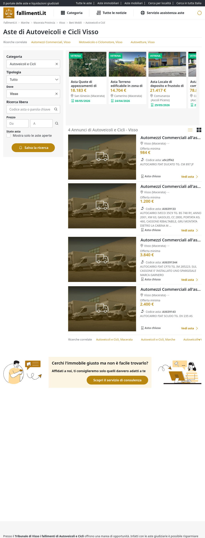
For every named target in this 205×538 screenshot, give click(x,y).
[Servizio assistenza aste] (162, 12)
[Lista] (190, 130)
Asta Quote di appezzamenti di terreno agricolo (83, 86)
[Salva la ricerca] (33, 147)
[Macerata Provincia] (44, 22)
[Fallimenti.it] (10, 22)
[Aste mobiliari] (133, 3)
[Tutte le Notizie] (111, 12)
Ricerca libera (17, 102)
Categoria (14, 56)
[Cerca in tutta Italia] (189, 3)
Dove (9, 87)
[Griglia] (199, 130)
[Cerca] (56, 109)
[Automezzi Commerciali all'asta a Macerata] (190, 176)
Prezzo (10, 117)
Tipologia (13, 72)
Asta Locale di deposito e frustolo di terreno (167, 86)
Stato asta (13, 131)
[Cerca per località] (159, 3)
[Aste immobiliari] (108, 3)
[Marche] (25, 22)
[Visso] (62, 22)
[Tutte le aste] (83, 3)
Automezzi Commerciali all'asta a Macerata (171, 137)
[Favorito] (174, 176)
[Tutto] (33, 64)
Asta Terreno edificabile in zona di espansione (127, 86)
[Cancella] (56, 64)
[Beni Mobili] (75, 22)
